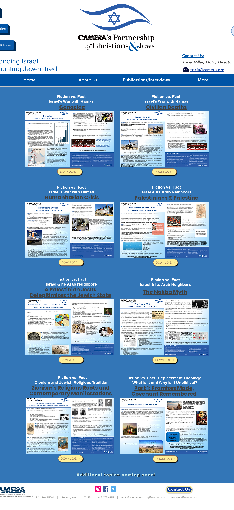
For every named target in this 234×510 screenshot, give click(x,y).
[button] (88, 80)
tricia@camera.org (132, 497)
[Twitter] (113, 489)
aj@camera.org (156, 497)
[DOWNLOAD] (69, 171)
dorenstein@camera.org (183, 497)
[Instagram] (98, 489)
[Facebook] (105, 489)
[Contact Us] (179, 489)
